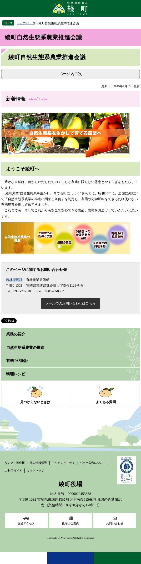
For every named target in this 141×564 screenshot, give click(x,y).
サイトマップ (35, 470)
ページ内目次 (70, 74)
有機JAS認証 (17, 361)
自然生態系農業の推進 (25, 348)
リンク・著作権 (15, 462)
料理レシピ (15, 374)
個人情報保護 (38, 462)
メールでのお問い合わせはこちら (70, 303)
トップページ (26, 23)
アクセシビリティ (63, 462)
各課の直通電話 (109, 499)
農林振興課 (14, 280)
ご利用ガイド (13, 470)
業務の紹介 (15, 334)
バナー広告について (93, 462)
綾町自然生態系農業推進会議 (43, 37)
